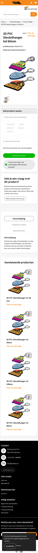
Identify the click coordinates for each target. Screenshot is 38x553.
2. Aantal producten (11, 141)
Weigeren (18, 545)
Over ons (4, 480)
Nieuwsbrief (5, 483)
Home (3, 22)
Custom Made (27, 22)
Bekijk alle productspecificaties (14, 50)
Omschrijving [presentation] (19, 218)
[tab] (19, 218)
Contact (4, 493)
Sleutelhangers (15, 22)
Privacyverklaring (7, 510)
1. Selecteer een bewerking (14, 117)
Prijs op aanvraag (13, 304)
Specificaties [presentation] (19, 230)
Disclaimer (4, 513)
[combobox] (16, 14)
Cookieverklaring (7, 507)
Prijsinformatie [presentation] (19, 224)
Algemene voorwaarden (9, 504)
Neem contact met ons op (15, 199)
